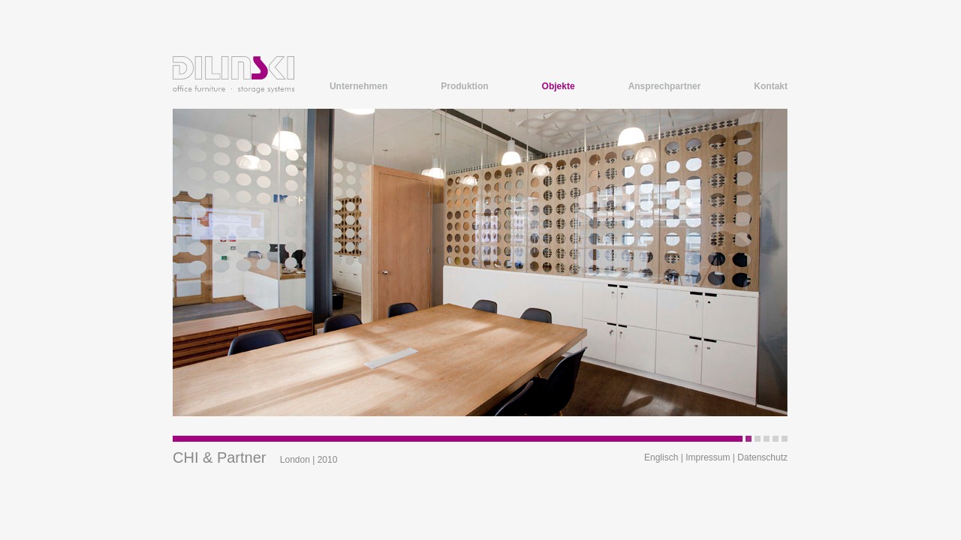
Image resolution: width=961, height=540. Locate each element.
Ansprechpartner (664, 86)
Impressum (707, 457)
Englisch (661, 457)
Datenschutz (762, 457)
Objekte (558, 86)
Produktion (464, 86)
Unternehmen (358, 86)
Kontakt (771, 86)
